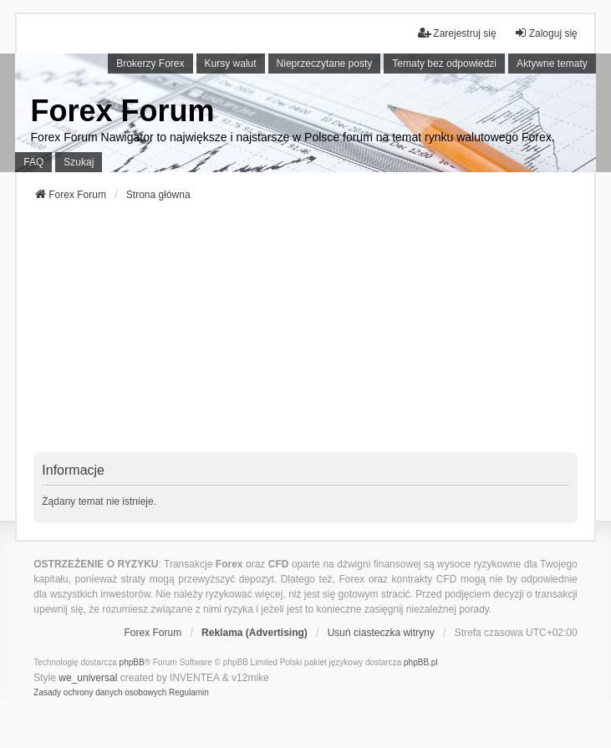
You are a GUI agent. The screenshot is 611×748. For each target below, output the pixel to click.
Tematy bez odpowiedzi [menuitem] (444, 63)
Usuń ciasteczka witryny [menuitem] (381, 633)
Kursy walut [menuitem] (231, 63)
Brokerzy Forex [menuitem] (150, 63)
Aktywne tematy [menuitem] (552, 63)
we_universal (88, 678)
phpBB (132, 662)
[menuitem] (99, 692)
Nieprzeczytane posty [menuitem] (325, 63)
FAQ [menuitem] (33, 162)
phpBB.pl (421, 662)
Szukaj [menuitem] (79, 162)
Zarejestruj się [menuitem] (457, 33)
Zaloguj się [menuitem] (546, 33)
